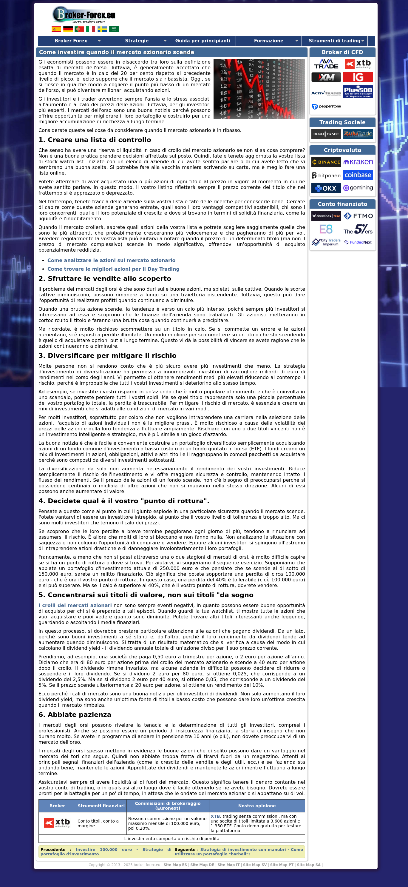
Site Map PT (282, 865)
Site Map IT (228, 865)
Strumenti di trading (334, 41)
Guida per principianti (203, 41)
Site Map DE (202, 865)
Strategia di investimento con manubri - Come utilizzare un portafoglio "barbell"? (239, 851)
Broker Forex (71, 41)
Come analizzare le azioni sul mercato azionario (111, 260)
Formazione (268, 41)
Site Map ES (175, 865)
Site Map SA (309, 865)
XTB (215, 816)
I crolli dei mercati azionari (75, 605)
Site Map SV (255, 865)
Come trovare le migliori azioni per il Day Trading (113, 269)
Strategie (137, 41)
